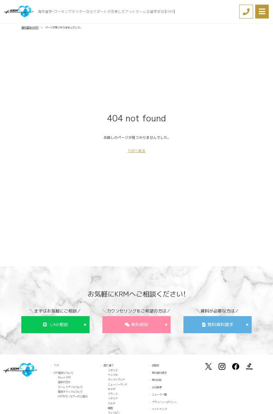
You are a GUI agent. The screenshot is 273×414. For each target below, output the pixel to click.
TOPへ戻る (136, 150)
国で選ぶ (109, 365)
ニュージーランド (118, 384)
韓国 (110, 408)
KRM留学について (63, 372)
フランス (113, 393)
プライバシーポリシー (164, 402)
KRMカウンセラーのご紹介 (72, 396)
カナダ (111, 389)
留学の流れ (64, 382)
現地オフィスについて (70, 391)
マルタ (111, 403)
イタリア (113, 398)
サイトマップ (159, 409)
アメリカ (113, 375)
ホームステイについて (70, 387)
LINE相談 (59, 324)
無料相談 (139, 324)
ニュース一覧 (159, 394)
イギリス (113, 370)
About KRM (64, 377)
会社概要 (157, 387)
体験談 (155, 365)
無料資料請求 (220, 324)
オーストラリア (116, 379)
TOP (56, 365)
